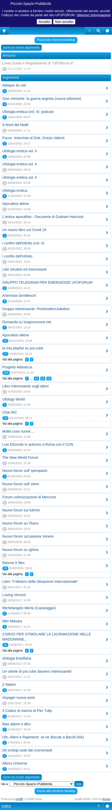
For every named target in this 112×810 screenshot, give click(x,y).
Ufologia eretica (14, 190)
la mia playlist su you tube (22, 348)
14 (36, 378)
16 (48, 378)
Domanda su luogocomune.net (26, 322)
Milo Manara (12, 621)
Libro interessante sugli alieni (25, 386)
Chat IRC (9, 412)
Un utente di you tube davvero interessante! (37, 671)
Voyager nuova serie (18, 697)
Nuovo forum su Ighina (20, 550)
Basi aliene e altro (16, 724)
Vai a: (5, 784)
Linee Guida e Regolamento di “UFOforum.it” (38, 63)
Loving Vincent (14, 595)
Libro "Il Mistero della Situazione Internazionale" (40, 581)
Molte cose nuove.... (18, 431)
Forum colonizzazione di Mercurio (29, 497)
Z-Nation (9, 684)
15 (42, 378)
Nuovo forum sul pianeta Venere (28, 536)
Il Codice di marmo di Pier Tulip (27, 711)
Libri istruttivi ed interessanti (24, 269)
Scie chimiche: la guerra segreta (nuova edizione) (41, 99)
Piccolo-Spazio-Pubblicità (31, 4)
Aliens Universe (14, 763)
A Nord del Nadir (15, 125)
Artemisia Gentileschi (19, 295)
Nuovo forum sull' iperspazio (24, 471)
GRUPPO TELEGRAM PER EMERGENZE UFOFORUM (47, 282)
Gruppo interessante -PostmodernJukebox (36, 309)
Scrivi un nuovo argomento (21, 47)
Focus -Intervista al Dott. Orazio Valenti (33, 138)
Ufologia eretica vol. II (19, 151)
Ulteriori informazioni (94, 15)
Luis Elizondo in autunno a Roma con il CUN (37, 444)
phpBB (19, 799)
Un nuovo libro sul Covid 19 (24, 230)
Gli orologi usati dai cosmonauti (27, 750)
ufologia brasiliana (16, 658)
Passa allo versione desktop (56, 40)
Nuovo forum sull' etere (20, 484)
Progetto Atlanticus (17, 367)
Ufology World (13, 399)
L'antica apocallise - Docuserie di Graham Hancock (43, 217)
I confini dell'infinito (17, 256)
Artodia (106, 799)
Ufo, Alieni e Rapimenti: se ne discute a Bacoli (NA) (43, 737)
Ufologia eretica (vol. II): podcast (28, 112)
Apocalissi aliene (15, 204)
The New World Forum (20, 457)
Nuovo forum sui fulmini (21, 510)
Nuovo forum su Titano (20, 523)
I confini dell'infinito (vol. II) (23, 243)
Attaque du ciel (14, 85)
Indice (6, 806)
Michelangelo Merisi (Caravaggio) (29, 608)
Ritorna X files (13, 563)
